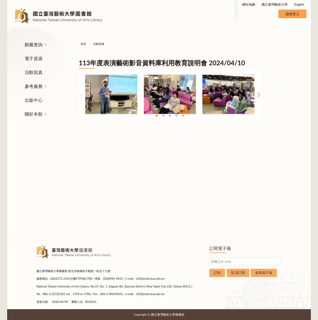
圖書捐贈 (264, 220)
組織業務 (264, 155)
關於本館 (34, 114)
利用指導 (180, 179)
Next (258, 94)
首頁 (83, 44)
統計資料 (264, 179)
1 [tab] (157, 116)
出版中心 (34, 100)
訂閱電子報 (220, 248)
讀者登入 (292, 14)
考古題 (180, 171)
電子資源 (34, 58)
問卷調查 (264, 228)
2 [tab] (163, 116)
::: (9, 4)
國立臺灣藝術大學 (275, 4)
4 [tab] (176, 116)
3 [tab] (170, 116)
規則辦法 (264, 187)
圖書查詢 (53, 163)
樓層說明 (264, 163)
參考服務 (34, 86)
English (299, 4)
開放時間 (264, 196)
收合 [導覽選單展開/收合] (277, 132)
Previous (81, 94)
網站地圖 (248, 4)
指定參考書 (180, 155)
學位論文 (53, 187)
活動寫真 (34, 72)
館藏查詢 (34, 44)
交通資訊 (264, 204)
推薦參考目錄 (180, 187)
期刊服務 (53, 155)
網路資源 (53, 179)
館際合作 (180, 163)
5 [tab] (183, 116)
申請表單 (264, 212)
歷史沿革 (264, 171)
